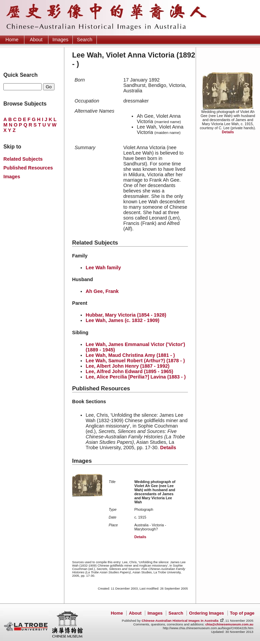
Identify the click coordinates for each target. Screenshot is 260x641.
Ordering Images (206, 613)
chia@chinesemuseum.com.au (229, 624)
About (36, 39)
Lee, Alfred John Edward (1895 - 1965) (129, 371)
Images (60, 39)
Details (228, 132)
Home (11, 39)
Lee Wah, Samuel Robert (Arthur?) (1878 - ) (135, 360)
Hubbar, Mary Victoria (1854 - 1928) (126, 315)
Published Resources (28, 167)
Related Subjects (23, 159)
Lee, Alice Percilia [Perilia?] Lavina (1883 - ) (136, 377)
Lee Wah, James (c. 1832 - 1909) (122, 320)
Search (84, 39)
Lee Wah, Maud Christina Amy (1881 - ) (130, 355)
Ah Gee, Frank (102, 291)
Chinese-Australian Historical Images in (180, 620)
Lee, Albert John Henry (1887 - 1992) (127, 366)
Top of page (242, 613)
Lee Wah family (103, 267)
